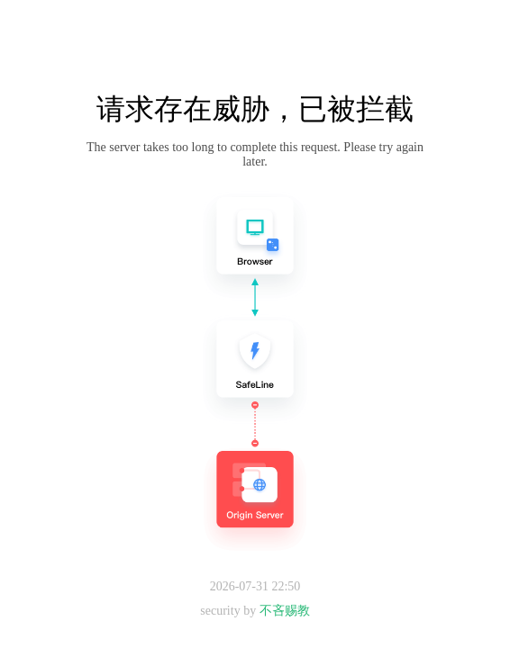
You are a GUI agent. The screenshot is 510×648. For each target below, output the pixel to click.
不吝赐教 (285, 610)
